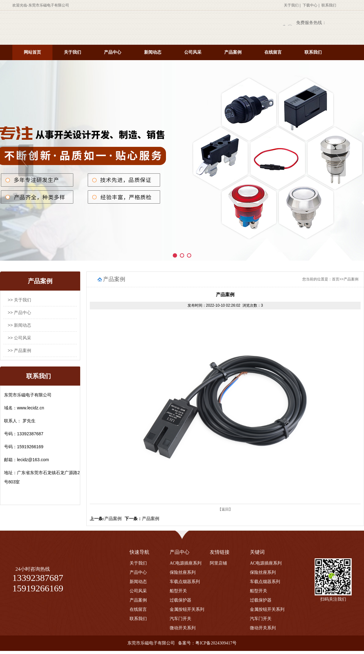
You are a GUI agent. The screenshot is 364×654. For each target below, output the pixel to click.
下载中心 (310, 5)
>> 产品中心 (19, 312)
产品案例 (233, 52)
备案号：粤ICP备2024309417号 (207, 643)
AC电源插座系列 (185, 563)
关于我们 (291, 5)
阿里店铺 (218, 563)
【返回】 (225, 509)
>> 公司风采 (19, 337)
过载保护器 (180, 600)
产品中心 (112, 52)
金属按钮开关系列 (187, 609)
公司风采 (192, 52)
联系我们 (328, 5)
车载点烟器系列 (185, 581)
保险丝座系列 (183, 572)
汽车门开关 (180, 618)
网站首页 (32, 52)
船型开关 (178, 591)
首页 (335, 279)
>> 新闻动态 (19, 325)
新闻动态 (152, 52)
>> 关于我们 (19, 299)
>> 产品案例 (19, 350)
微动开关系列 (183, 628)
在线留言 (273, 52)
